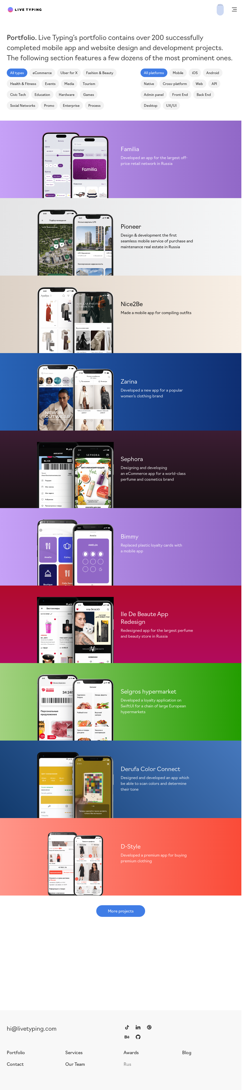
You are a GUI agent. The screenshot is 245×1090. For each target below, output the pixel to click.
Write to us (209, 9)
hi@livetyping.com (32, 1028)
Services (74, 1052)
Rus (127, 1064)
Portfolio (16, 1052)
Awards (131, 1052)
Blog (186, 1052)
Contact (15, 1064)
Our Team (75, 1064)
